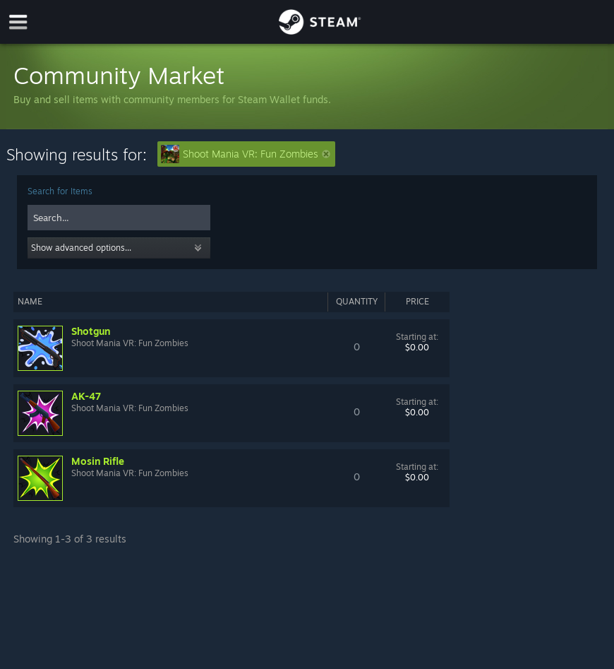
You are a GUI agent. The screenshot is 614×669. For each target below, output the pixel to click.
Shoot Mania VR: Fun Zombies (245, 154)
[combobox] (119, 218)
